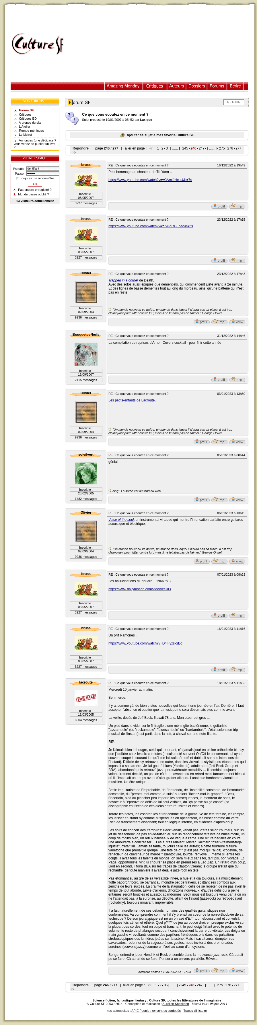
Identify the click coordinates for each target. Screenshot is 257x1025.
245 (185, 148)
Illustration (124, 86)
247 (202, 148)
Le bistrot (25, 134)
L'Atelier (24, 126)
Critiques (155, 86)
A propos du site (30, 122)
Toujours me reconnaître (35, 178)
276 (230, 148)
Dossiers (196, 86)
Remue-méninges (31, 130)
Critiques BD (28, 118)
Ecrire (235, 86)
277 (238, 148)
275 (222, 148)
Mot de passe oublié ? (33, 194)
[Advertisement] (162, 44)
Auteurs (176, 86)
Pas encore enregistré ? (35, 189)
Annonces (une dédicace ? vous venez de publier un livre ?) (35, 144)
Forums (217, 86)
